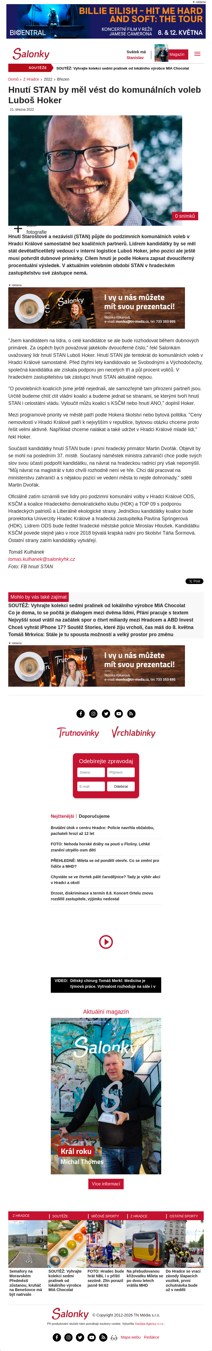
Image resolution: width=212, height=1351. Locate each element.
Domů (13, 79)
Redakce (151, 1337)
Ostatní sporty (183, 1216)
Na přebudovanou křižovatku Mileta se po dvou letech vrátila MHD (145, 1278)
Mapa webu (131, 1337)
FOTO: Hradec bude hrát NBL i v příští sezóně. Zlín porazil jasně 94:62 (106, 1278)
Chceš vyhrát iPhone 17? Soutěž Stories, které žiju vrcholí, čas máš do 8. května (101, 627)
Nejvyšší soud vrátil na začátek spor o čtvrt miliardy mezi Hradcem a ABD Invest (100, 620)
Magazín (176, 54)
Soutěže (60, 1216)
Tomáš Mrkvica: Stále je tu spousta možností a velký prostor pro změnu (90, 634)
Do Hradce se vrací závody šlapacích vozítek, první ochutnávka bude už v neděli (183, 1280)
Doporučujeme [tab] (94, 816)
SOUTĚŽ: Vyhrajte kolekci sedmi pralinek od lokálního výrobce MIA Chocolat (122, 68)
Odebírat (121, 786)
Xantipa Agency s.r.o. (149, 1323)
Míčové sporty (105, 1216)
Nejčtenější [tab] (62, 816)
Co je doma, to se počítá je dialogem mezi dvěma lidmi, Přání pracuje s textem (98, 612)
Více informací (106, 1184)
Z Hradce (31, 79)
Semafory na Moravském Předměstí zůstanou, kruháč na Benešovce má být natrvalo (25, 1283)
